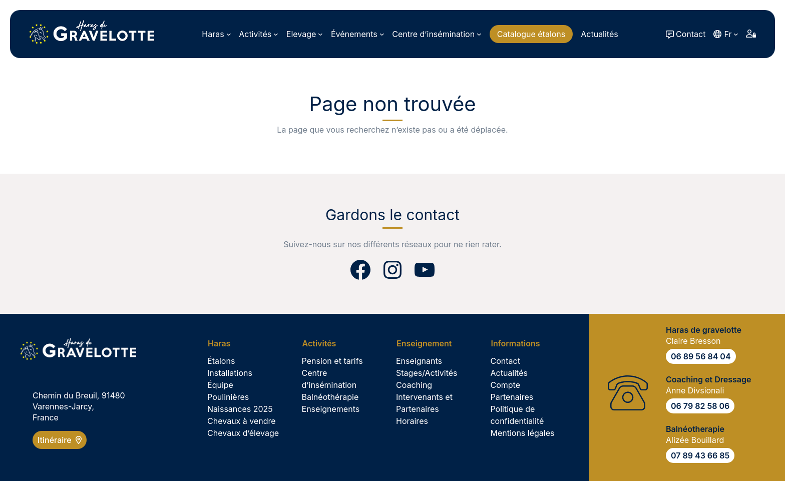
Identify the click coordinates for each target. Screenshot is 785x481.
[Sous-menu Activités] (258, 34)
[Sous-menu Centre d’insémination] (436, 34)
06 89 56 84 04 (701, 356)
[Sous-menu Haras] (216, 34)
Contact (690, 34)
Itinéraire (60, 440)
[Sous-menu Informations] (519, 343)
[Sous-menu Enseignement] (428, 343)
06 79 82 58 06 (700, 406)
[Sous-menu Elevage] (304, 34)
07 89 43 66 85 (700, 455)
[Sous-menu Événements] (357, 34)
